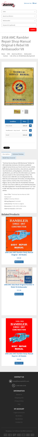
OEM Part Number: (10, 208)
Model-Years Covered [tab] (9, 158)
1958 (8, 54)
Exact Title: (7, 194)
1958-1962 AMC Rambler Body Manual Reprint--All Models (19, 355)
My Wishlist (19, 419)
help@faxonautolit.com (21, 381)
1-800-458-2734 (21, 386)
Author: (6, 199)
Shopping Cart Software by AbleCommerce (19, 431)
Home (3, 54)
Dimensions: (8, 206)
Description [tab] (6, 154)
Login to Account (19, 412)
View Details (19, 262)
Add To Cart (19, 363)
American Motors (17, 54)
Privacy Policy (19, 401)
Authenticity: (8, 204)
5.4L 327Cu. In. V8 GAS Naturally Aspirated (22, 56)
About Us (19, 394)
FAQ (19, 404)
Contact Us (19, 422)
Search (32, 29)
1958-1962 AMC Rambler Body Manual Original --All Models (19, 253)
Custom (5, 56)
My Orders (19, 416)
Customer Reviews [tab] (18, 154)
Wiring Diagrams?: (9, 201)
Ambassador (28, 54)
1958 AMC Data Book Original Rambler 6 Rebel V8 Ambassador (19, 285)
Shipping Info (19, 398)
